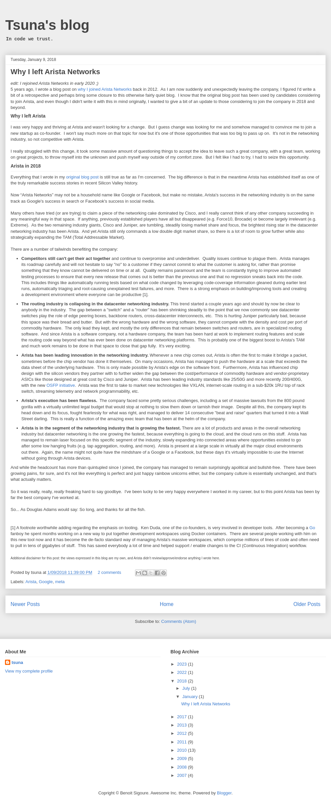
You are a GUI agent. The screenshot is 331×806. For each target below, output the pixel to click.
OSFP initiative (60, 385)
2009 (182, 758)
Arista (30, 581)
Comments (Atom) (178, 621)
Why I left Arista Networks (55, 72)
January (190, 696)
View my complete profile (29, 671)
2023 (182, 664)
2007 (182, 775)
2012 (182, 733)
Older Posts (307, 604)
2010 (182, 750)
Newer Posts (25, 604)
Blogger (224, 792)
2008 (182, 767)
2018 (182, 681)
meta (60, 581)
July (186, 688)
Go (312, 527)
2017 (182, 716)
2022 (182, 672)
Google (46, 581)
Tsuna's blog (47, 25)
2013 (182, 725)
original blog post (82, 177)
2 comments (109, 572)
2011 (182, 741)
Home (167, 604)
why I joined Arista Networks (105, 89)
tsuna (17, 662)
